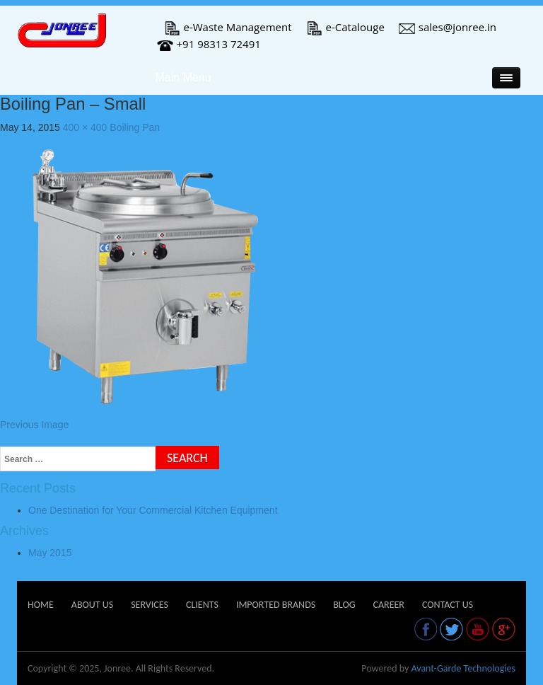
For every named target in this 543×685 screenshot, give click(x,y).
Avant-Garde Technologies (463, 668)
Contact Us (447, 605)
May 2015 (49, 552)
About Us (92, 605)
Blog (344, 605)
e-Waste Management (228, 27)
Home (41, 605)
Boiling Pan (135, 127)
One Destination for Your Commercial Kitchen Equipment (153, 510)
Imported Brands (275, 605)
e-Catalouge (345, 27)
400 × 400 (85, 127)
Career (388, 605)
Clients (202, 605)
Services (149, 605)
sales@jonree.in (447, 27)
